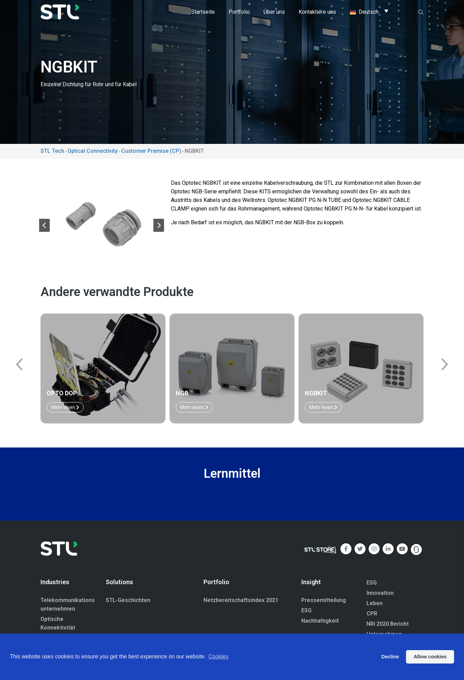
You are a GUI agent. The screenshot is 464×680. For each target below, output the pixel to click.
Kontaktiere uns (317, 12)
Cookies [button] (218, 656)
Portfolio (239, 12)
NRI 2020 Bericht (388, 624)
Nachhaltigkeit (320, 620)
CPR (372, 613)
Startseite (203, 12)
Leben (375, 603)
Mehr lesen (65, 407)
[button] (44, 227)
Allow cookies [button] (430, 656)
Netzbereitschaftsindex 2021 (241, 600)
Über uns (274, 12)
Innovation (380, 593)
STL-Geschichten (128, 600)
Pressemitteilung (323, 600)
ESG (306, 610)
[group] (101, 222)
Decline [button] (390, 656)
